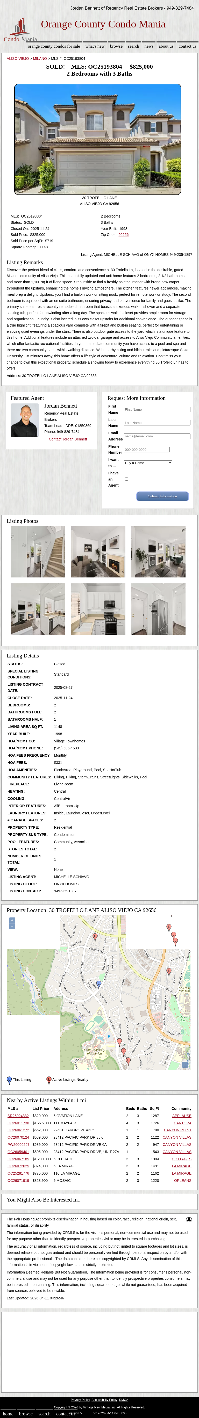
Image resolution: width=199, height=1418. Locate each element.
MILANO (40, 58)
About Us (166, 46)
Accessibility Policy (104, 1400)
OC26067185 (18, 1159)
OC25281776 (18, 1173)
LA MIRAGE (181, 1166)
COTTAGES (181, 1159)
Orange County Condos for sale (54, 46)
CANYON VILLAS (177, 1137)
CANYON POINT (177, 1130)
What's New (95, 46)
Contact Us (187, 46)
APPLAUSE (181, 1116)
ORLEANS (182, 1180)
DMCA (123, 1400)
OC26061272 (18, 1130)
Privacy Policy (80, 1400)
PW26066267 (19, 1144)
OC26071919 (18, 1180)
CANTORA (182, 1123)
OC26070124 (18, 1137)
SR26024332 (18, 1116)
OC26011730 (18, 1123)
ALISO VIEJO (18, 58)
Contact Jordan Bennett (68, 439)
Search (133, 46)
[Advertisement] (99, 1351)
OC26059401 (18, 1152)
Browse (116, 46)
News (149, 46)
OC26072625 (18, 1166)
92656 (123, 235)
